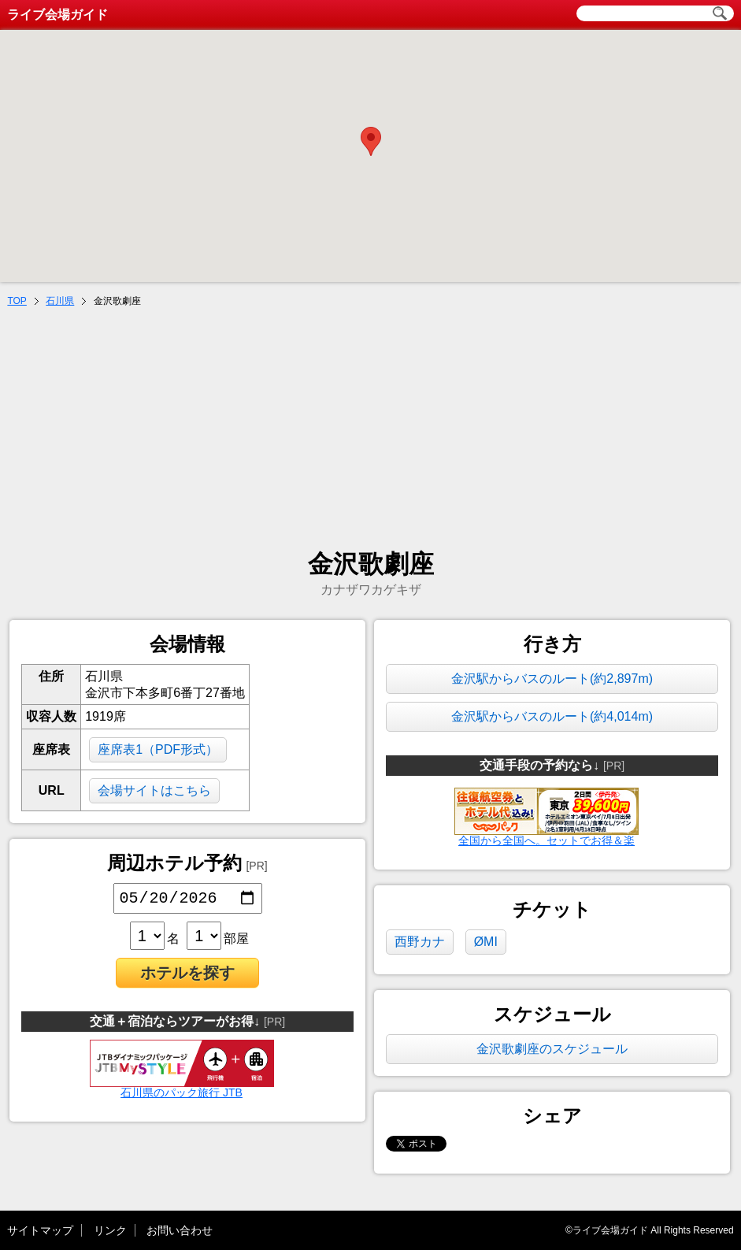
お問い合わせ (179, 1230)
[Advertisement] (370, 430)
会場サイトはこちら (154, 790)
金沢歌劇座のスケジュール (552, 1048)
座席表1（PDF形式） (158, 749)
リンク (110, 1230)
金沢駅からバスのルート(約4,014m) (552, 716)
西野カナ (420, 941)
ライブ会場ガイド (57, 14)
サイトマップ (40, 1230)
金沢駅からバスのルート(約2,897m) (552, 678)
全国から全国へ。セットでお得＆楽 (546, 840)
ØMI (486, 941)
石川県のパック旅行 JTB (182, 1090)
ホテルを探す (187, 976)
